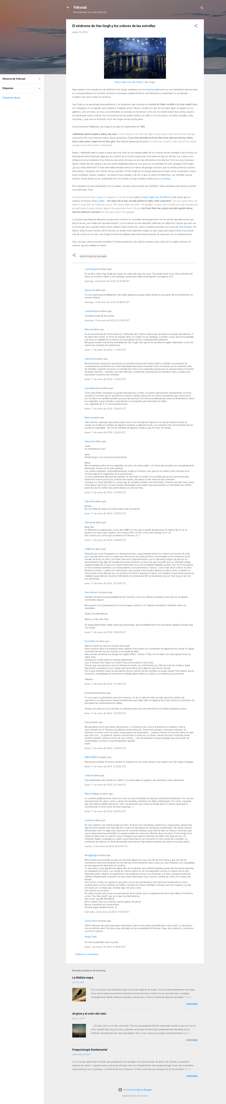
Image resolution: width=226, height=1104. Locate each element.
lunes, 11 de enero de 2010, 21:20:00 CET (105, 766)
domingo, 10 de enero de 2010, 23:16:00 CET (107, 320)
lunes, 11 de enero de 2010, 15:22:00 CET (105, 432)
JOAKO (88, 549)
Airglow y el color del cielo (89, 1013)
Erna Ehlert (90, 641)
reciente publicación (155, 89)
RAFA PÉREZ (91, 757)
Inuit (87, 722)
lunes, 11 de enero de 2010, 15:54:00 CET (105, 492)
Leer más (192, 1004)
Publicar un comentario (87, 954)
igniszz (88, 290)
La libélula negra (82, 977)
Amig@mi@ (91, 855)
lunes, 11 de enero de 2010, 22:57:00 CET (105, 784)
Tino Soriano (185, 227)
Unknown (89, 358)
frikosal (80, 7)
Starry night (98, 201)
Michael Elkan (142, 1096)
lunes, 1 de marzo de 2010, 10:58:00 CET (105, 946)
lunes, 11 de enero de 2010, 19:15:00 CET (105, 684)
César (88, 775)
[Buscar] (202, 8)
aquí (160, 230)
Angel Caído (91, 936)
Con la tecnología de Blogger (135, 1089)
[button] (196, 26)
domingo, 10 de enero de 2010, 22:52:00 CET (107, 281)
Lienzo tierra (91, 920)
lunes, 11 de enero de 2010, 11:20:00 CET (105, 379)
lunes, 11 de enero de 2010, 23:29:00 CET (105, 811)
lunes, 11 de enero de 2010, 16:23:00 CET (105, 583)
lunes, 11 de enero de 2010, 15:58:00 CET (105, 540)
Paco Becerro (92, 592)
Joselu (88, 820)
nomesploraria (92, 388)
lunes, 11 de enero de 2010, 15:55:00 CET (105, 513)
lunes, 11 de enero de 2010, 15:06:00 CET (105, 408)
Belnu (87, 329)
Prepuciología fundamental (89, 1049)
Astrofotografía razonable (93, 256)
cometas (166, 178)
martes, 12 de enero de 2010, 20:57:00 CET (106, 846)
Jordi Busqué (91, 269)
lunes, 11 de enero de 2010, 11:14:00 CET (105, 349)
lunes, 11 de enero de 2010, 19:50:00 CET (105, 748)
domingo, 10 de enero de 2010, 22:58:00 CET (107, 302)
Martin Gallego (92, 793)
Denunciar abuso (11, 97)
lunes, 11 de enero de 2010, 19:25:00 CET (105, 713)
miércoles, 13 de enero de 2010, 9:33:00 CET (107, 912)
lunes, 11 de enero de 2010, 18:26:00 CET (105, 632)
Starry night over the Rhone (129, 82)
